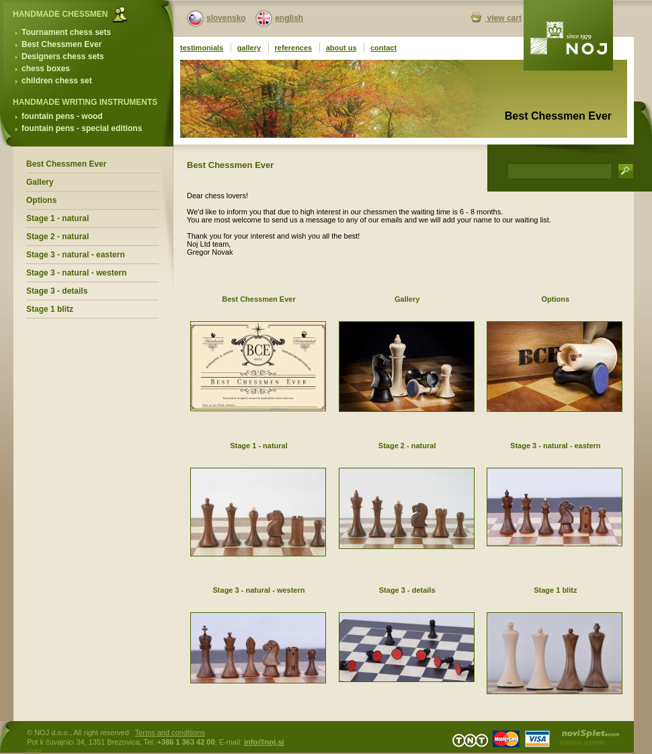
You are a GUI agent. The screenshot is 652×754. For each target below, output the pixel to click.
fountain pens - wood (62, 116)
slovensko (226, 18)
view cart (503, 18)
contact (383, 48)
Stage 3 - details (56, 291)
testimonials (201, 48)
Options (41, 200)
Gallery (40, 182)
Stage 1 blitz (49, 309)
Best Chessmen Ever (61, 44)
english (289, 18)
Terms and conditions (170, 732)
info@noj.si (264, 742)
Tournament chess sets (66, 32)
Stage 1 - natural (57, 218)
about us (341, 48)
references (294, 48)
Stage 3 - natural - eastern (75, 254)
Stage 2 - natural (57, 236)
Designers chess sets (63, 56)
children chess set (57, 80)
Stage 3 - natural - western (76, 273)
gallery (249, 48)
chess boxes (46, 68)
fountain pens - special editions (82, 128)
